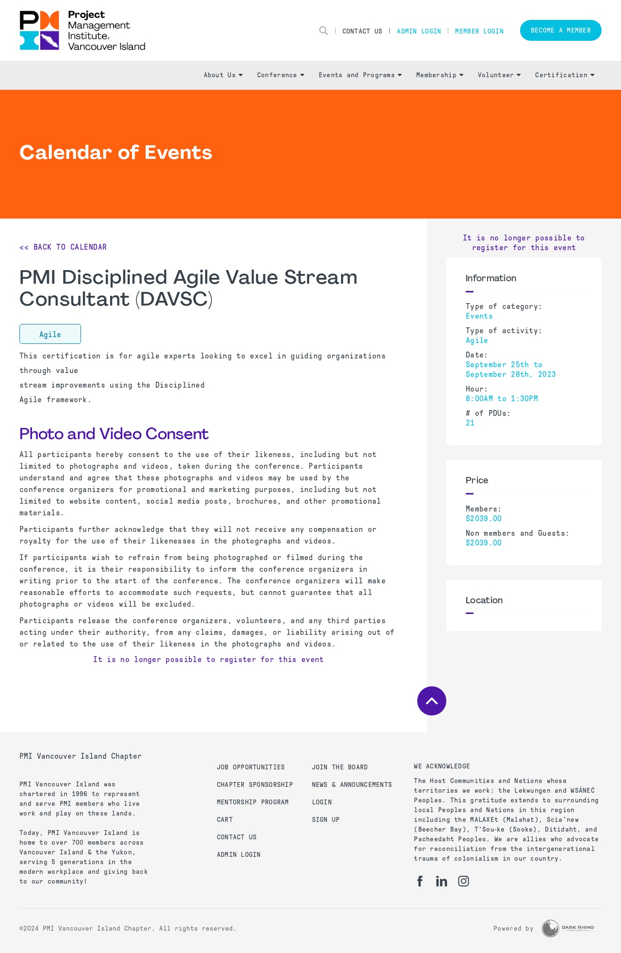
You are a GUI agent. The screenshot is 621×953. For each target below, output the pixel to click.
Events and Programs (360, 75)
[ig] (464, 881)
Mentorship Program (253, 802)
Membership (439, 75)
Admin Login (419, 31)
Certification (564, 75)
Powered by (513, 928)
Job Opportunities (251, 767)
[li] (442, 881)
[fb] (420, 881)
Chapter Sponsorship (255, 784)
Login (322, 802)
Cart (225, 819)
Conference (280, 75)
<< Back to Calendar (63, 247)
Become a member (561, 30)
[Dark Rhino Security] (567, 928)
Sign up (326, 819)
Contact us (237, 837)
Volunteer (499, 75)
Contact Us (363, 31)
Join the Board (340, 767)
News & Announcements (352, 784)
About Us (223, 75)
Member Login (479, 31)
